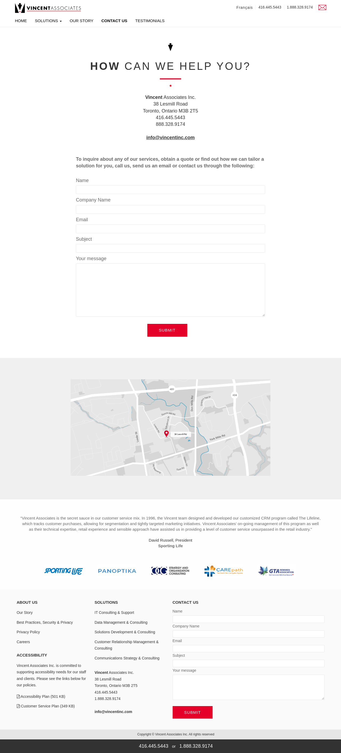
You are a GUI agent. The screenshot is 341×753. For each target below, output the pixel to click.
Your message (91, 258)
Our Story (82, 21)
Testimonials (150, 21)
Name (82, 180)
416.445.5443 (269, 7)
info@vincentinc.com (170, 137)
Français (244, 7)
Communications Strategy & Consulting (127, 658)
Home (21, 20)
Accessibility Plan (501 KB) (41, 696)
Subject (84, 239)
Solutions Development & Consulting (125, 632)
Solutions (48, 21)
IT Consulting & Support (114, 612)
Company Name (93, 200)
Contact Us (114, 21)
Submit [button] (167, 330)
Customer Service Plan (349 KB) (46, 706)
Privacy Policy (28, 632)
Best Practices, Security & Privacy (45, 622)
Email (82, 219)
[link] (48, 8)
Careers (23, 642)
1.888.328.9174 (300, 7)
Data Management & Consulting (121, 622)
